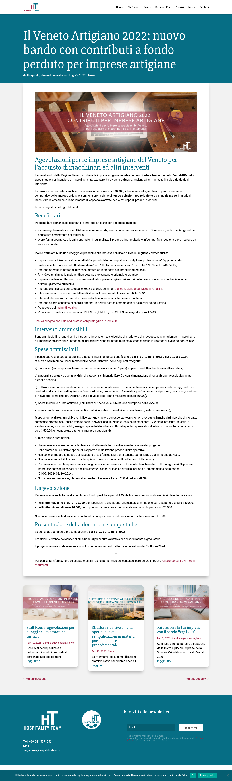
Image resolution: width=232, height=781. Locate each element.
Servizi (180, 7)
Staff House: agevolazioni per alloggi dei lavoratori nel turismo (50, 632)
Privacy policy (207, 775)
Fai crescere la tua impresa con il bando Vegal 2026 (178, 629)
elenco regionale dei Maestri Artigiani (138, 288)
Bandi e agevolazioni (54, 642)
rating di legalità (67, 307)
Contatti (204, 7)
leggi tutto (33, 661)
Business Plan (163, 7)
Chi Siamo (133, 7)
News (191, 7)
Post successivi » (197, 678)
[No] (227, 775)
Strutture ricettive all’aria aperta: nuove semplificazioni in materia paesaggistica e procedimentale (113, 636)
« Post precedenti (34, 678)
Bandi (147, 7)
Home (119, 7)
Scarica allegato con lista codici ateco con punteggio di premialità (76, 321)
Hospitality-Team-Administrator (47, 75)
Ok (193, 775)
